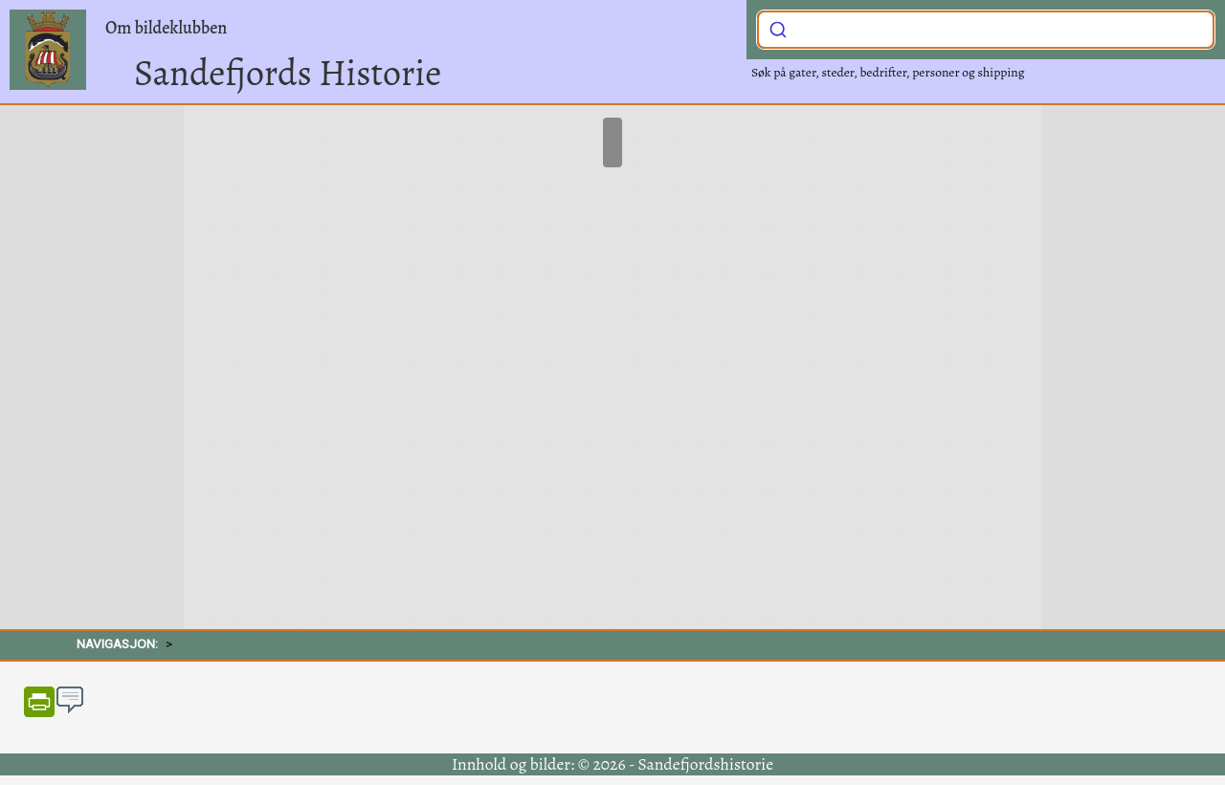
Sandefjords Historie (287, 73)
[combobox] (985, 30)
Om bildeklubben (166, 27)
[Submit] (778, 28)
